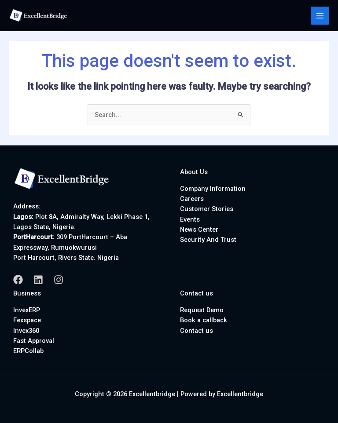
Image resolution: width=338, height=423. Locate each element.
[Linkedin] (38, 279)
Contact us (196, 331)
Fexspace (27, 320)
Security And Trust (208, 240)
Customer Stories (206, 209)
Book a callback (203, 320)
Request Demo (202, 310)
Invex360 (26, 331)
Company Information (213, 189)
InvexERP (26, 310)
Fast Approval (33, 341)
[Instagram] (58, 279)
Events (190, 219)
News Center (199, 229)
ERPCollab (28, 351)
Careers (192, 199)
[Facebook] (18, 279)
